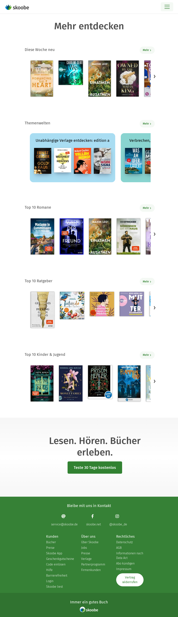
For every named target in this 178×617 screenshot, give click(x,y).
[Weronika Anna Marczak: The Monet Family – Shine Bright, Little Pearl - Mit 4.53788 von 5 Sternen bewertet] (70, 383)
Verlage (86, 559)
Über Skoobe (90, 542)
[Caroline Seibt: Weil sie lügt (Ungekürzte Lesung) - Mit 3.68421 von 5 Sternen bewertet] (71, 73)
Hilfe (49, 570)
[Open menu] (167, 6)
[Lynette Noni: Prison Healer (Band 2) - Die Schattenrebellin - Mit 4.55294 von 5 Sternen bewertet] (100, 382)
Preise (50, 548)
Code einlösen (55, 564)
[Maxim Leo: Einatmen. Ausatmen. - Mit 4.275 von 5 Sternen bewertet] (100, 78)
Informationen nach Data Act (129, 555)
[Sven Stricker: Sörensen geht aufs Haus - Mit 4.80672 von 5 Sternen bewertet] (128, 236)
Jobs (84, 548)
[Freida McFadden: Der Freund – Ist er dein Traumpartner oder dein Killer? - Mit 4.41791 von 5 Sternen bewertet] (71, 236)
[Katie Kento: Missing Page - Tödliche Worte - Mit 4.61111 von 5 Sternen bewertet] (42, 383)
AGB (119, 548)
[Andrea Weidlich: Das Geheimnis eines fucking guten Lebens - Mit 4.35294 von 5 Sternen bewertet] (42, 310)
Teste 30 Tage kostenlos (95, 467)
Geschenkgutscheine (59, 559)
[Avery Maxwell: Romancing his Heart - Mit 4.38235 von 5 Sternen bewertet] (42, 78)
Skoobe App (54, 553)
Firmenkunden (91, 570)
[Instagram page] (118, 520)
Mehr (147, 50)
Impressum (123, 569)
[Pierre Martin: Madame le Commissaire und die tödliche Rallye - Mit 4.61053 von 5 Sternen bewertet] (42, 236)
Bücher (51, 542)
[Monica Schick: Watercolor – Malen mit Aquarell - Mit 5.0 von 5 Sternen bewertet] (72, 305)
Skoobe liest (54, 586)
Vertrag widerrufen (129, 580)
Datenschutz (124, 542)
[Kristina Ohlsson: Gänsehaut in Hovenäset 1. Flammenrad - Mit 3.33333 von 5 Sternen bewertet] (129, 383)
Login (49, 581)
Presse (85, 553)
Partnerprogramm (93, 564)
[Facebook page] (93, 520)
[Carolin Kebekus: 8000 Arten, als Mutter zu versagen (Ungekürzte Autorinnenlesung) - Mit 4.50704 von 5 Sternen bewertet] (132, 304)
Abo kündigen (125, 563)
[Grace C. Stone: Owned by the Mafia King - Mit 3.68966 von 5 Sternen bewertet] (127, 78)
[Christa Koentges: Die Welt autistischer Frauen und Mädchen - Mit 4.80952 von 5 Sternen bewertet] (102, 304)
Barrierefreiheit (56, 575)
